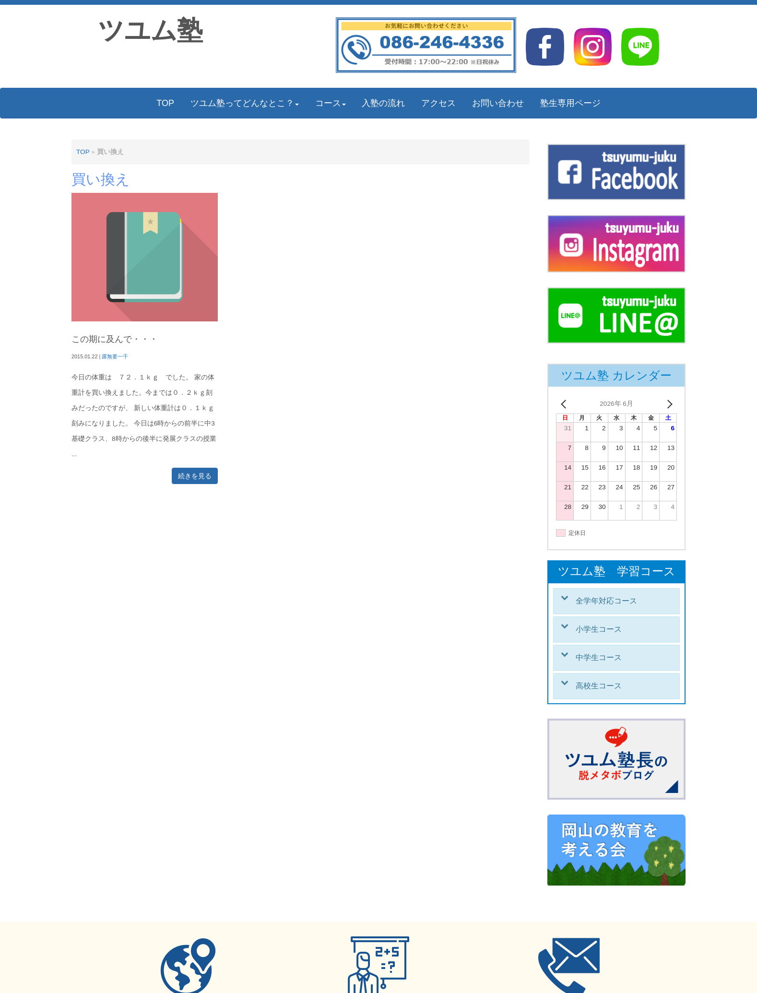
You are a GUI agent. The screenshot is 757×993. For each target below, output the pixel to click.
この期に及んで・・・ (114, 339)
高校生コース (599, 686)
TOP (82, 151)
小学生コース (599, 629)
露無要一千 (115, 356)
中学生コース (599, 657)
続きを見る (195, 476)
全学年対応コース (606, 601)
